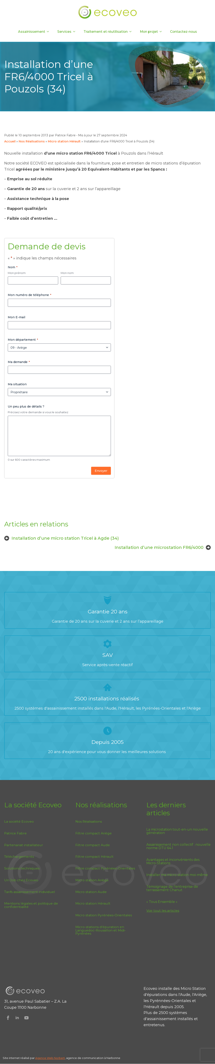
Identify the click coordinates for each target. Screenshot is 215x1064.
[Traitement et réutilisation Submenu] (132, 32)
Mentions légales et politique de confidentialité (31, 905)
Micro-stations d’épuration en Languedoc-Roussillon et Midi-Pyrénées (100, 930)
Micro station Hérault (64, 141)
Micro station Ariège (92, 880)
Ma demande (19, 362)
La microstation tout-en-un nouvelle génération (177, 831)
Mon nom (67, 273)
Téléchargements (19, 857)
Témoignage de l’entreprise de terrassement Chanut (172, 888)
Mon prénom (17, 273)
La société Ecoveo (19, 821)
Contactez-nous (183, 32)
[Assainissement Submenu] (49, 32)
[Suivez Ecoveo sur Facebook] (8, 1018)
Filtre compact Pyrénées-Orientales (105, 868)
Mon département (23, 340)
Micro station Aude (91, 892)
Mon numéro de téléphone (29, 295)
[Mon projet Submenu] (162, 32)
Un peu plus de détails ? (26, 406)
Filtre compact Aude (92, 845)
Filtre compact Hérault (94, 857)
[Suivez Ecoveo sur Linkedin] (17, 1018)
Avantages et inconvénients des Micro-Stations (172, 861)
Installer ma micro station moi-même (177, 875)
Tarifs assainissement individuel (29, 892)
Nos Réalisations (32, 141)
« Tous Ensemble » (161, 902)
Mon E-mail (16, 317)
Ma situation (17, 384)
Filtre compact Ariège (93, 833)
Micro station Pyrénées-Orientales (103, 915)
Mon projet (149, 32)
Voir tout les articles (162, 911)
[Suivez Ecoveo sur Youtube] (26, 1018)
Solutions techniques (21, 868)
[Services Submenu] (75, 32)
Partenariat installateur (23, 845)
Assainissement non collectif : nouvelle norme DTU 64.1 (178, 846)
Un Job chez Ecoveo (21, 880)
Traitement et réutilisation (106, 32)
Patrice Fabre (15, 833)
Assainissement (31, 32)
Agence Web (44, 1058)
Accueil (10, 141)
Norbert (59, 1058)
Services (64, 32)
